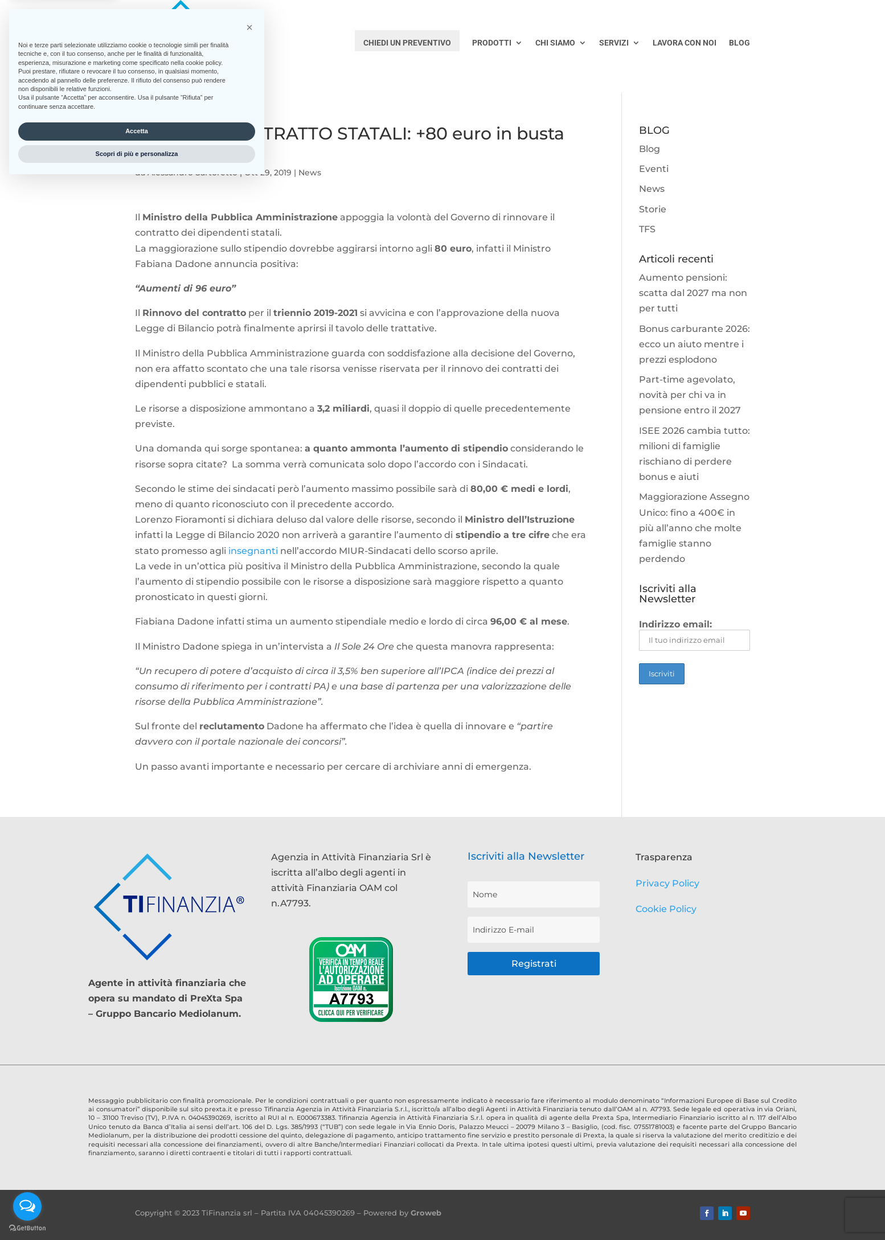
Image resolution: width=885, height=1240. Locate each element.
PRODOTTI (491, 43)
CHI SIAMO (555, 43)
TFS (647, 229)
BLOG (739, 43)
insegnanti (253, 550)
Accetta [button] (136, 1187)
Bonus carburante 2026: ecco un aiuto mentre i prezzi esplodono (694, 344)
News (309, 172)
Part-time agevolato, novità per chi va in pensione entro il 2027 (690, 395)
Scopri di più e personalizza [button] (137, 1210)
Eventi (654, 168)
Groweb (426, 1212)
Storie (652, 209)
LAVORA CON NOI (684, 43)
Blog (649, 148)
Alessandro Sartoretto (192, 172)
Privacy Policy (667, 883)
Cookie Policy (666, 909)
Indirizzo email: (694, 635)
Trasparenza (664, 857)
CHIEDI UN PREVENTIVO (407, 42)
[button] (249, 1084)
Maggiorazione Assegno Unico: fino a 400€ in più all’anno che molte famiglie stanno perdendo (694, 527)
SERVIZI (614, 43)
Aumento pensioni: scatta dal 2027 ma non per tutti (693, 293)
